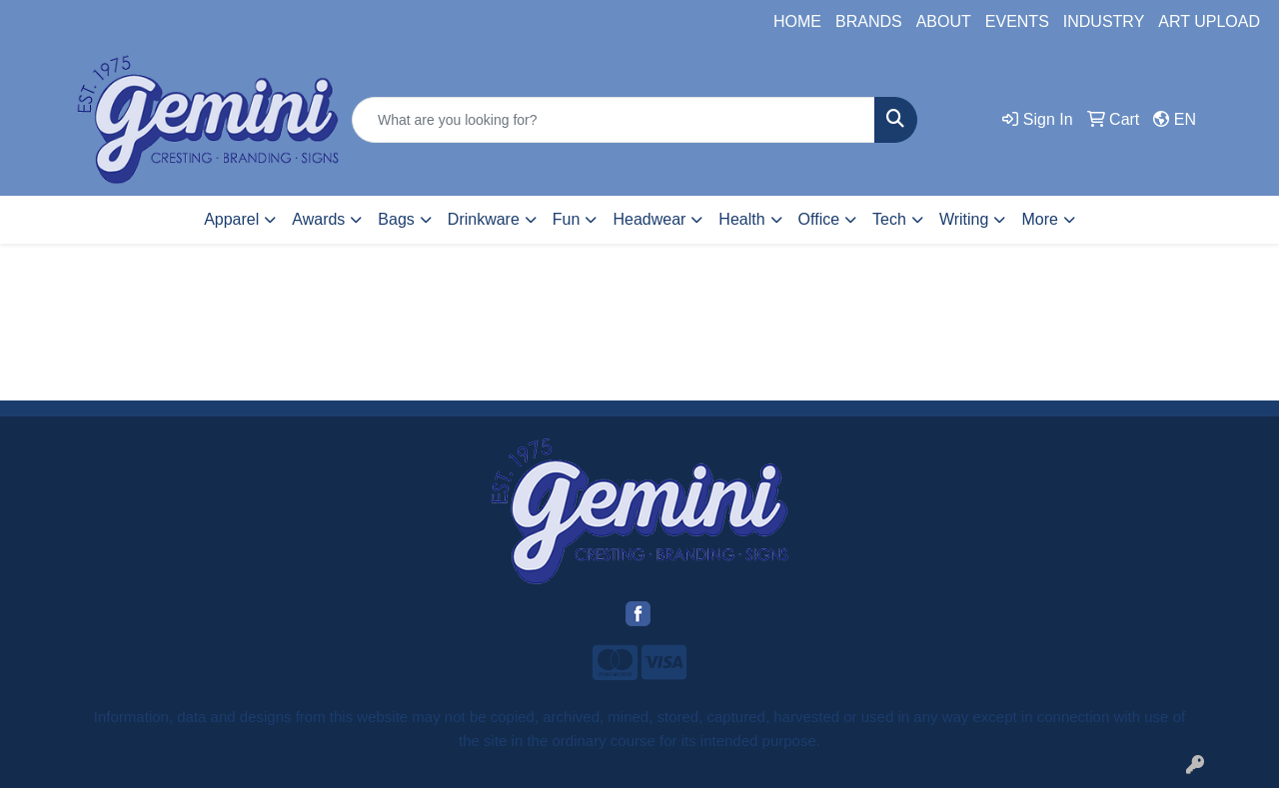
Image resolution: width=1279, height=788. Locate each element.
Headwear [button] (649, 219)
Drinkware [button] (484, 219)
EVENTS (1017, 21)
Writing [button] (964, 219)
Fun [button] (567, 219)
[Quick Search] (613, 120)
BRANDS (868, 21)
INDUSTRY (1104, 21)
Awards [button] (318, 219)
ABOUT (943, 21)
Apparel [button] (231, 219)
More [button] (1039, 219)
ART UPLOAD (1209, 21)
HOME (797, 21)
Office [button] (819, 219)
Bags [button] (396, 219)
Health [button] (741, 219)
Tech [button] (889, 219)
